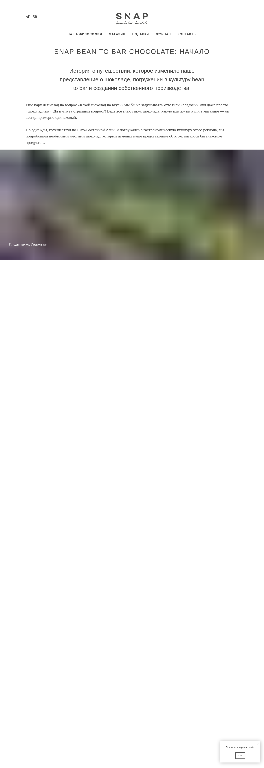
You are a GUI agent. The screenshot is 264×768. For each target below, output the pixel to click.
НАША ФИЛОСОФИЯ (84, 34)
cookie (250, 747)
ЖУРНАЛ (163, 34)
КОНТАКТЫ (187, 34)
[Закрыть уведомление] (257, 744)
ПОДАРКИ (140, 34)
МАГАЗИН (117, 34)
